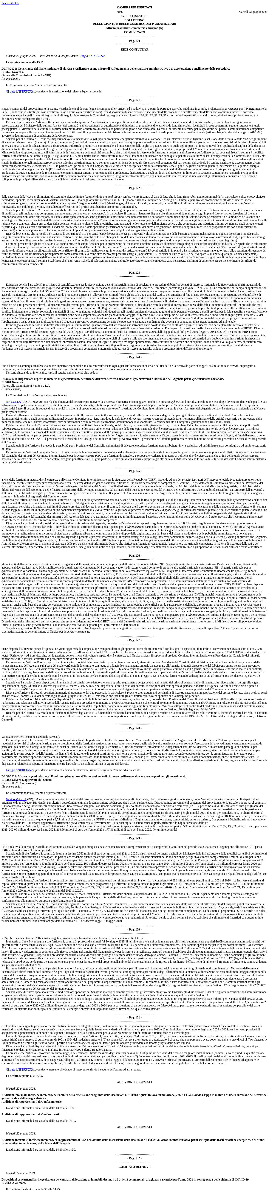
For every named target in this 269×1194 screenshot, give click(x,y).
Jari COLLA (13, 401)
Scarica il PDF (10, 3)
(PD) (30, 799)
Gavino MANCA (16, 799)
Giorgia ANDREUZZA (92, 55)
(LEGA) (27, 401)
